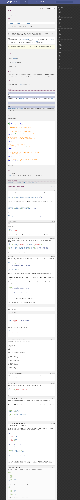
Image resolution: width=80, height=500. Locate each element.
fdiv (59, 36)
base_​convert (61, 20)
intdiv (60, 44)
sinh (59, 64)
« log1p (66, 5)
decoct (60, 30)
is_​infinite (61, 47)
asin (59, 13)
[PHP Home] (9, 2)
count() (10, 175)
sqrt (59, 66)
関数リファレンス (14, 5)
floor (60, 37)
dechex (60, 29)
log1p (60, 52)
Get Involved (31, 1)
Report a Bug (34, 182)
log (59, 49)
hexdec (60, 41)
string (48, 39)
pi (59, 58)
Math (23, 5)
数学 (19, 5)
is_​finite (60, 45)
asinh (60, 15)
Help (37, 1)
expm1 (60, 34)
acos (60, 11)
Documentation (24, 1)
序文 (8, 5)
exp (59, 33)
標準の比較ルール (26, 39)
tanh (60, 69)
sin (59, 63)
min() (10, 173)
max (59, 53)
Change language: (43, 8)
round (60, 62)
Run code (10, 165)
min (59, 55)
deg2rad (60, 31)
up (8, 238)
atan (60, 16)
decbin (60, 27)
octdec (60, 56)
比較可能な (14, 58)
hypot (60, 42)
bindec (60, 22)
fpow (60, 40)
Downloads (16, 1)
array (11, 29)
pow (59, 59)
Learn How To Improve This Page (14, 182)
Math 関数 (27, 5)
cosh (60, 26)
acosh (60, 12)
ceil (59, 23)
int (51, 39)
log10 (60, 51)
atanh (60, 19)
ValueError (22, 84)
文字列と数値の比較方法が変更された (16, 108)
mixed (11, 22)
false (52, 98)
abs (59, 9)
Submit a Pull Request (26, 182)
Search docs (59, 2)
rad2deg (60, 60)
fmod (60, 38)
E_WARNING (13, 100)
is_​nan (60, 48)
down (10, 221)
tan (59, 67)
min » (71, 5)
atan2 (60, 18)
